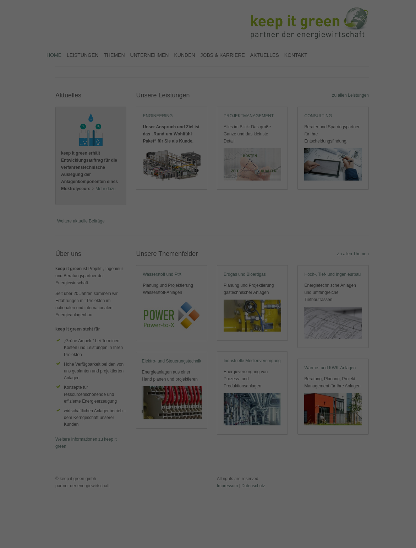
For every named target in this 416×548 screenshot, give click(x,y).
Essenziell (163, 48)
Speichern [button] (208, 89)
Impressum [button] (243, 112)
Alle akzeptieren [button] (208, 68)
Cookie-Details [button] (176, 112)
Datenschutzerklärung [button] (211, 112)
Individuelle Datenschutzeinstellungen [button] (208, 104)
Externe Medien (242, 48)
